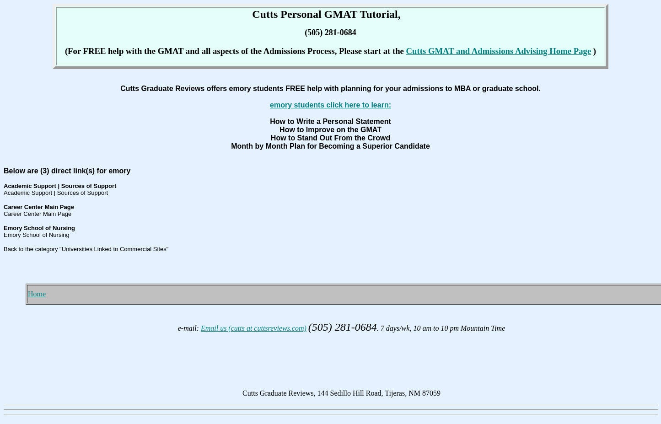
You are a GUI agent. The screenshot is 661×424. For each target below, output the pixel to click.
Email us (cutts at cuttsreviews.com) (253, 328)
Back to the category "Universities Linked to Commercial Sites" (86, 249)
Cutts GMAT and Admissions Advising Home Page (498, 51)
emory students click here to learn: (330, 105)
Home (37, 294)
